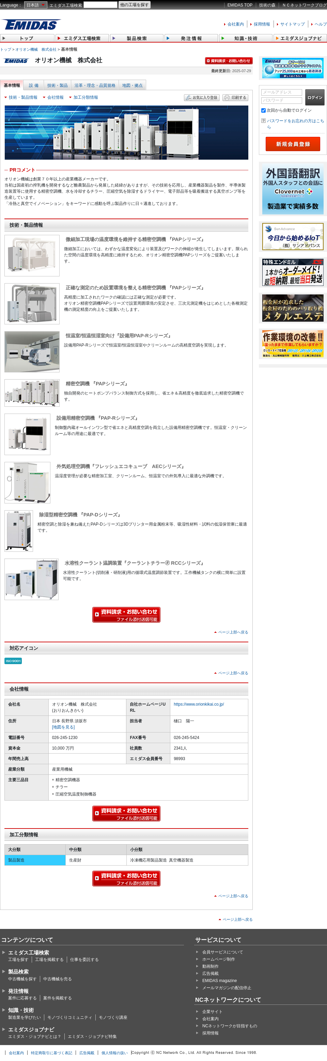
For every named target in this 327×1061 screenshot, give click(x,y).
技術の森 (267, 5)
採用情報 (262, 24)
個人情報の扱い (115, 1053)
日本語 (33, 5)
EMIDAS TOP (240, 5)
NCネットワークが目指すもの (229, 1026)
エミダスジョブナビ (31, 1029)
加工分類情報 (86, 97)
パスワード (273, 100)
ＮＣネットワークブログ (304, 5)
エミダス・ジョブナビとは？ (34, 1036)
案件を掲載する (57, 998)
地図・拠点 (132, 85)
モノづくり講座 (113, 1017)
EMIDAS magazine (219, 980)
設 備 (33, 85)
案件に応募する (22, 998)
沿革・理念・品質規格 (95, 85)
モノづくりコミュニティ (69, 1017)
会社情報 (55, 97)
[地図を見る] (63, 727)
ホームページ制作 (218, 959)
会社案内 (236, 24)
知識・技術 (21, 1010)
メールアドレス (277, 92)
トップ (5, 49)
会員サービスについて (222, 952)
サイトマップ (292, 24)
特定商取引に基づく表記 (51, 1053)
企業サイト (212, 1011)
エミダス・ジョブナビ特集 (92, 1036)
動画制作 (210, 966)
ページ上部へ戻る (233, 632)
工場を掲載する (49, 959)
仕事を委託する (84, 959)
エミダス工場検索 (65, 5)
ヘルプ (321, 24)
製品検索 (18, 972)
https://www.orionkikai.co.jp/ (199, 704)
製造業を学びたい (24, 1017)
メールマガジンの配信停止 (226, 987)
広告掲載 (210, 973)
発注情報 (18, 991)
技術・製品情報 (23, 97)
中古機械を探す (22, 979)
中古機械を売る (57, 979)
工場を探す (18, 959)
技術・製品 (57, 85)
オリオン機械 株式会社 (36, 49)
